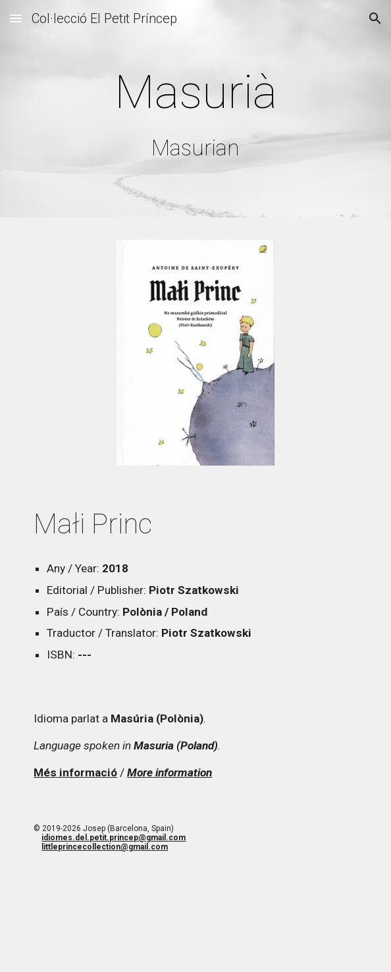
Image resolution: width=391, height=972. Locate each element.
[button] (16, 18)
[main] (195, 112)
